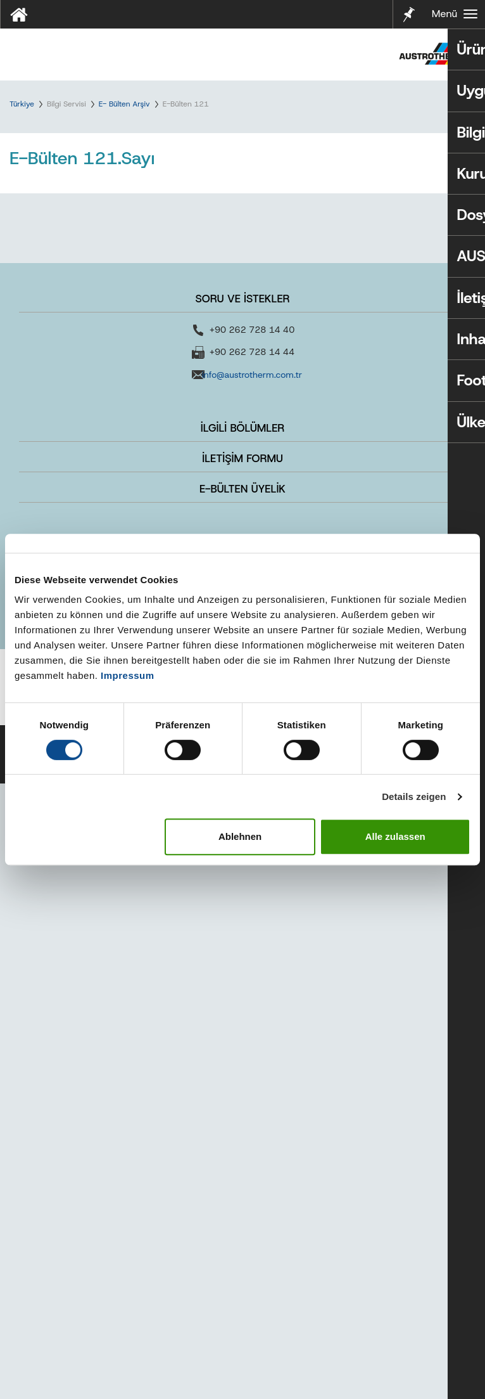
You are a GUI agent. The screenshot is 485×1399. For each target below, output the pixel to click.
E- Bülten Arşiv (124, 104)
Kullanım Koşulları (265, 1354)
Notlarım (407, 13)
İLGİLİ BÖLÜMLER (243, 1043)
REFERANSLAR (242, 1163)
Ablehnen (239, 836)
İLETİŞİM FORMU (242, 1074)
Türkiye (21, 104)
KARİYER (242, 1194)
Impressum (127, 675)
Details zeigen (414, 796)
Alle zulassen (395, 836)
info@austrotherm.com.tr (252, 990)
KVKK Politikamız (182, 1354)
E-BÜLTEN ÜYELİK (242, 1104)
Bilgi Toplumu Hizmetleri (195, 1372)
